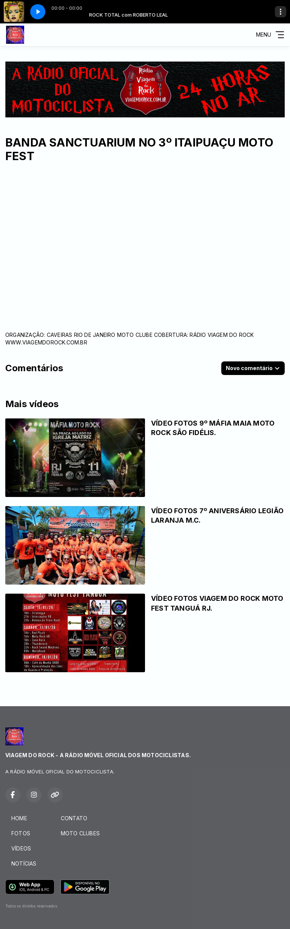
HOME (19, 818)
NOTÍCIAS (24, 863)
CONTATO (74, 818)
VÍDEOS (21, 848)
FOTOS (20, 833)
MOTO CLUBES (80, 833)
